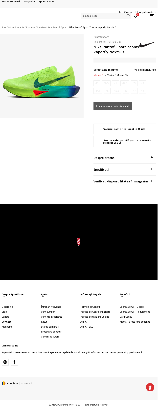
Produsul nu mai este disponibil (112, 106)
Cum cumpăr (48, 311)
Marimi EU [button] (99, 75)
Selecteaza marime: (105, 69)
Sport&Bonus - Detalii (132, 306)
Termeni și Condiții (90, 306)
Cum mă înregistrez (51, 316)
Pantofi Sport (60, 27)
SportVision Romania (13, 27)
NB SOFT (79, 404)
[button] (106, 16)
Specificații (123, 169)
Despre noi (7, 306)
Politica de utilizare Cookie (94, 316)
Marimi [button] (110, 75)
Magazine (7, 326)
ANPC (83, 321)
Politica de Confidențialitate (95, 311)
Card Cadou (126, 316)
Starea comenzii (50, 326)
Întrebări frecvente (51, 306)
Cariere (5, 316)
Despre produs (123, 157)
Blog (4, 311)
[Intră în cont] (136, 15)
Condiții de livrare (50, 336)
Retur (44, 321)
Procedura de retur (51, 331)
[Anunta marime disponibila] (96, 83)
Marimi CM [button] (122, 75)
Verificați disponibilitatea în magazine (123, 181)
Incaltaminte (43, 27)
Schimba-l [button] (26, 383)
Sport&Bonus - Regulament (135, 311)
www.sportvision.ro (64, 404)
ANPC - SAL (86, 326)
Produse (30, 27)
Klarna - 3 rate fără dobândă (135, 321)
